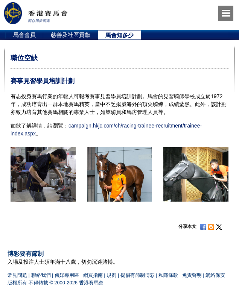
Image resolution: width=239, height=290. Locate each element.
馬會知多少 (119, 35)
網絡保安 (215, 275)
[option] (24, 35)
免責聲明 (192, 275)
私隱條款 (168, 275)
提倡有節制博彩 (137, 275)
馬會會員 (24, 35)
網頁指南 (93, 275)
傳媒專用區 (67, 275)
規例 (111, 275)
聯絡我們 (41, 275)
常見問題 (17, 275)
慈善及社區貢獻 (70, 35)
